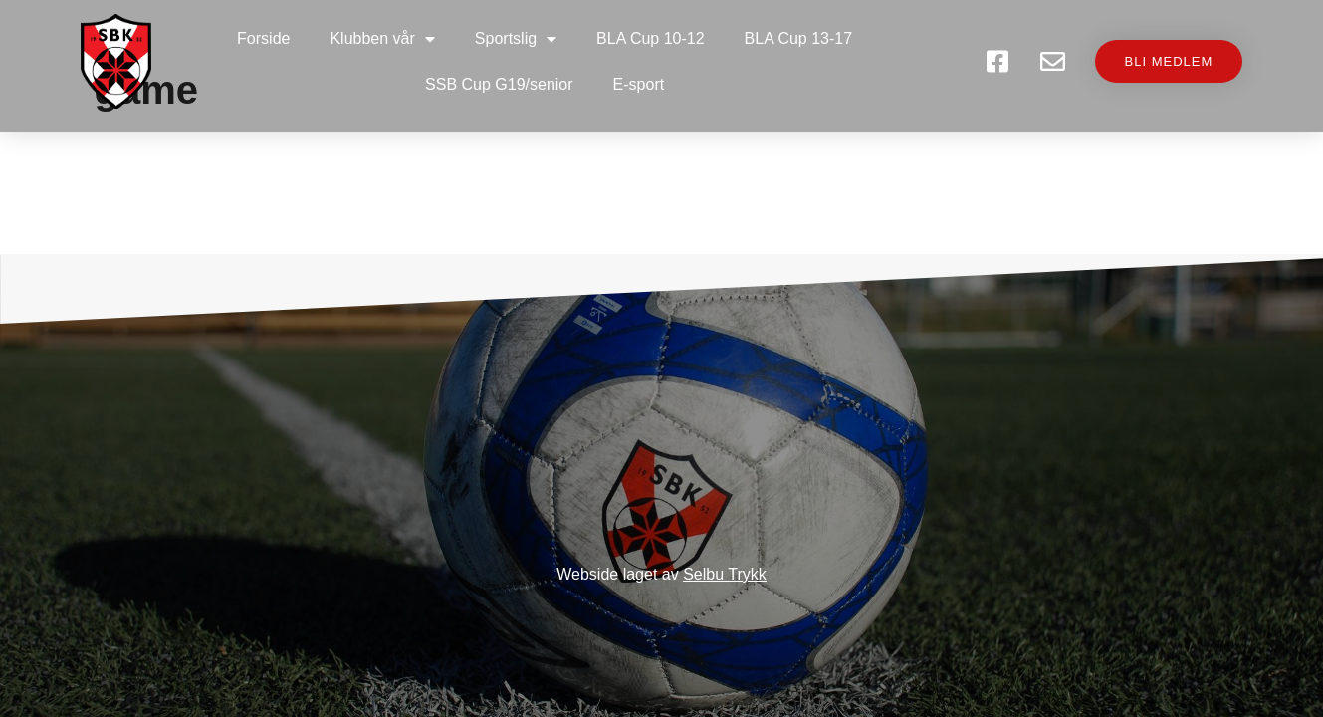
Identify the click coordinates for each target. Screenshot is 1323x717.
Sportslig (517, 39)
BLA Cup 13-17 (801, 38)
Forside (265, 38)
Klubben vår (383, 39)
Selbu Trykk (725, 574)
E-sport (641, 84)
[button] (1160, 62)
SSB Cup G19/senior (501, 84)
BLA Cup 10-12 (652, 38)
